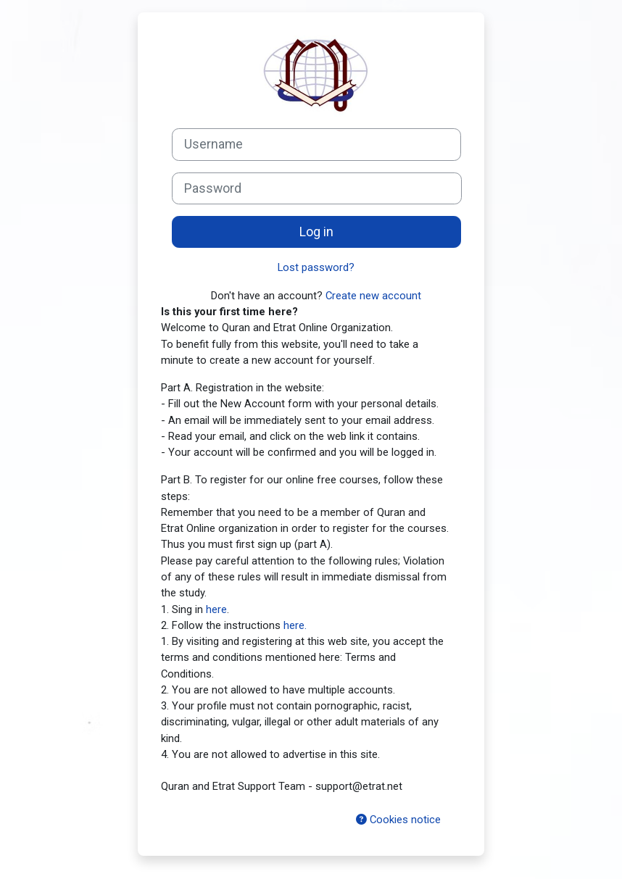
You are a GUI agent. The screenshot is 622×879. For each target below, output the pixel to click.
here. (295, 625)
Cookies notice (398, 819)
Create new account (373, 295)
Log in (316, 232)
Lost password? (316, 267)
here (216, 609)
